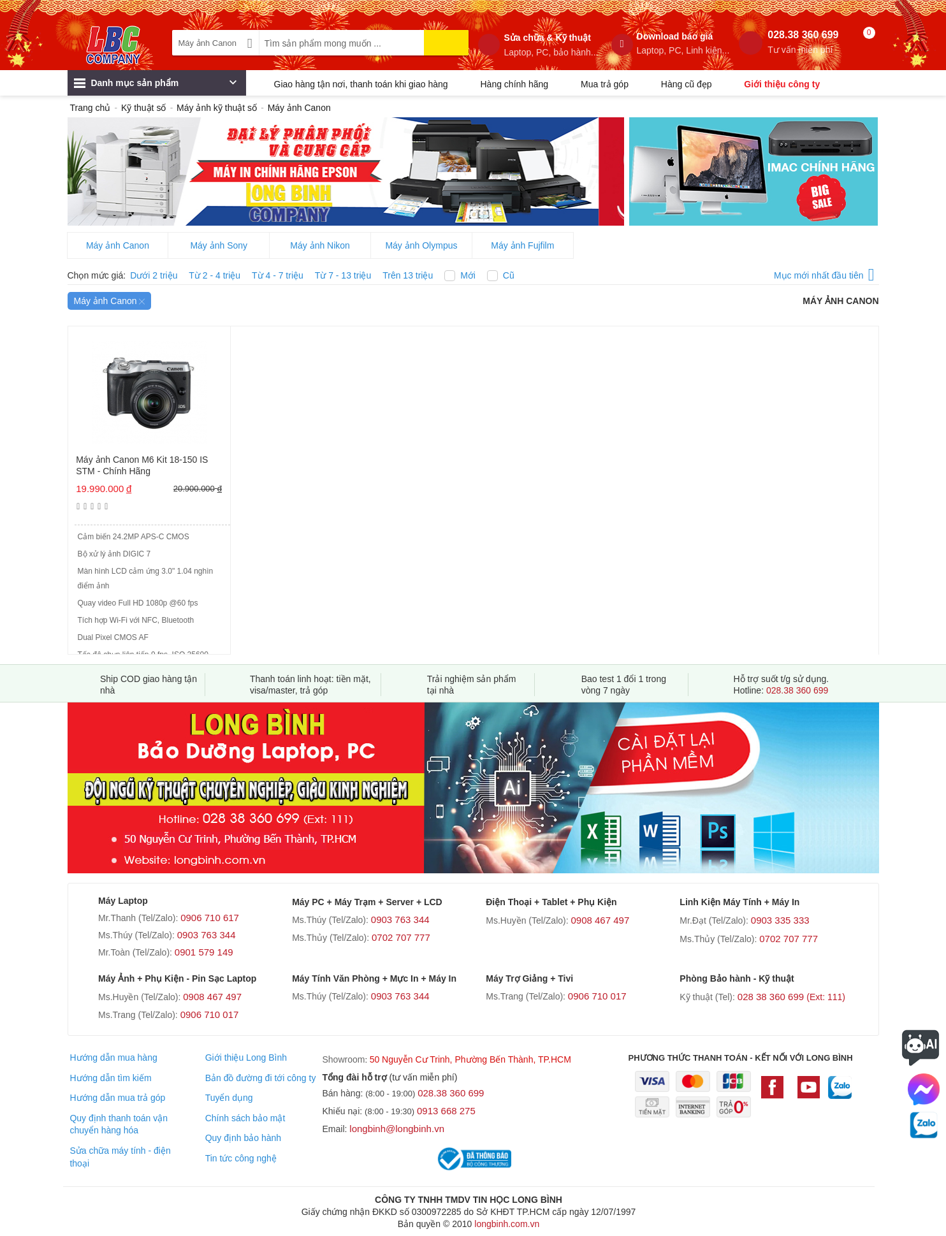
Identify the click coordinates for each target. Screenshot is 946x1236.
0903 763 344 (206, 934)
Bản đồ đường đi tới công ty (260, 1078)
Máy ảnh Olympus (421, 245)
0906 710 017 (209, 1014)
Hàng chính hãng (514, 84)
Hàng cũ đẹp (686, 84)
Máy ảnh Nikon (320, 245)
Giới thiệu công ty (782, 84)
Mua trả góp (605, 84)
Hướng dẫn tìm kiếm (110, 1078)
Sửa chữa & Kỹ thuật (551, 45)
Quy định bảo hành (243, 1138)
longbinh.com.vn (506, 1224)
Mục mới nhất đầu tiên (824, 273)
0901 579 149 (204, 952)
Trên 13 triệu (407, 275)
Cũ (508, 275)
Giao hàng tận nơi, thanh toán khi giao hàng (361, 84)
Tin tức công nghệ (241, 1158)
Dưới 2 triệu (153, 275)
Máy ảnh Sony (218, 245)
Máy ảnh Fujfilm (522, 245)
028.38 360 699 (803, 42)
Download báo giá (683, 43)
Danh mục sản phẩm (155, 86)
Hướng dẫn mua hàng (113, 1057)
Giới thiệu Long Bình (246, 1057)
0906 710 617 (209, 917)
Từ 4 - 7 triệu (277, 275)
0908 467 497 (600, 920)
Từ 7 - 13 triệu (343, 275)
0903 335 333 (780, 920)
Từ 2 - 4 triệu (214, 275)
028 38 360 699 (791, 996)
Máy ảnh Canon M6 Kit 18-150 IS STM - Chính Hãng (142, 465)
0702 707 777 (401, 937)
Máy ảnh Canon (117, 245)
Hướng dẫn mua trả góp (117, 1098)
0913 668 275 (446, 1110)
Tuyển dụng (229, 1098)
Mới (468, 275)
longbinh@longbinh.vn (396, 1128)
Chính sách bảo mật (245, 1118)
